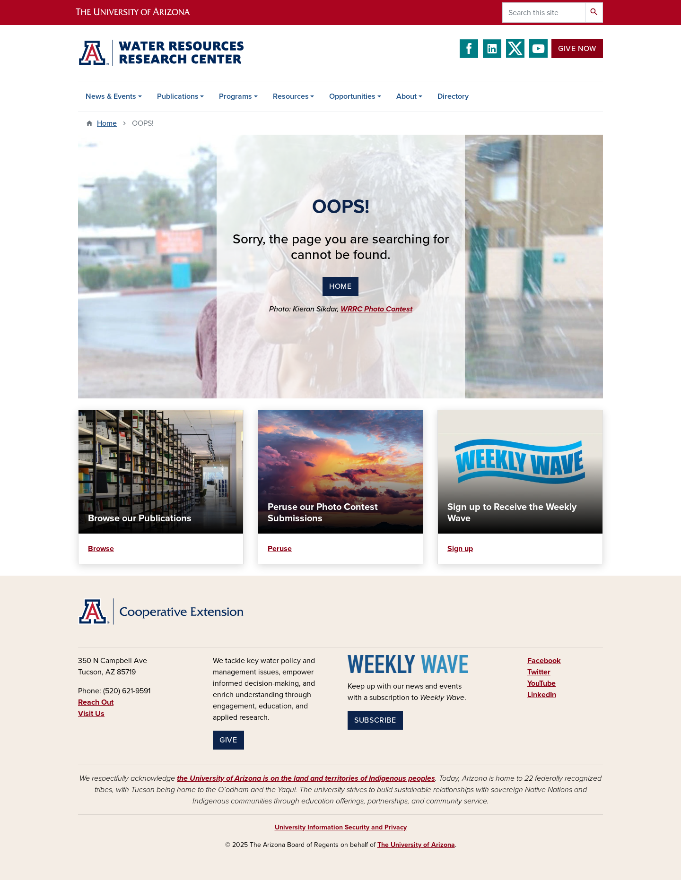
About (406, 96)
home (340, 286)
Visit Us (91, 713)
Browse (101, 548)
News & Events (111, 96)
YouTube (541, 683)
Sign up (460, 548)
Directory (453, 96)
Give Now (577, 48)
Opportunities (352, 96)
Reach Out (96, 702)
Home (107, 123)
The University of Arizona (416, 845)
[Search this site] (543, 12)
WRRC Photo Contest (376, 309)
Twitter (538, 672)
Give (228, 740)
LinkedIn (541, 694)
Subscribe (375, 720)
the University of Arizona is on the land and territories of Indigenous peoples (306, 778)
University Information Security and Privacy (341, 827)
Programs (235, 96)
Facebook (544, 660)
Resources (291, 96)
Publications (178, 96)
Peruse (280, 548)
